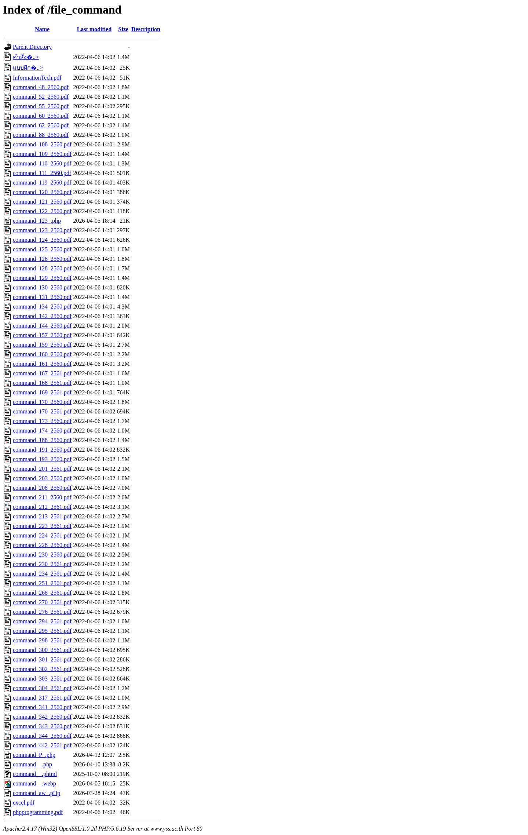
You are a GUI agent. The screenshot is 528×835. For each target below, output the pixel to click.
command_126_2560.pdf (42, 259)
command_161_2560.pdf (42, 364)
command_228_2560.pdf (42, 545)
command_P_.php (34, 755)
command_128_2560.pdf (42, 268)
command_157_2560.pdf (42, 335)
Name (42, 29)
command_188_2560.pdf (42, 440)
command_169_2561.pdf (42, 392)
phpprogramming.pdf (38, 812)
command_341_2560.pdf (42, 707)
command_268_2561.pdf (42, 593)
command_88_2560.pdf (41, 135)
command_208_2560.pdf (42, 488)
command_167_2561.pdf (42, 373)
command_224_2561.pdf (42, 535)
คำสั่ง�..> (26, 57)
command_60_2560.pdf (41, 116)
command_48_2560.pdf (41, 87)
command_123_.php (37, 221)
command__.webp (34, 783)
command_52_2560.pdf (41, 97)
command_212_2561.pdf (42, 507)
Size (123, 29)
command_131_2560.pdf (42, 297)
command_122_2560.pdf (42, 211)
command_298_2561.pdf (42, 640)
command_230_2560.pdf (42, 554)
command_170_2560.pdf (42, 402)
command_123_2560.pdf (42, 230)
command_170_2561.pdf (42, 411)
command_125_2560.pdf (42, 249)
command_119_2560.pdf (42, 182)
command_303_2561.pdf (42, 678)
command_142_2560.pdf (42, 316)
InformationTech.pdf (37, 77)
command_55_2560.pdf (41, 106)
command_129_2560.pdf (42, 278)
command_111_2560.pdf (42, 173)
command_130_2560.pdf (42, 287)
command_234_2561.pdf (42, 573)
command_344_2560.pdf (42, 736)
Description (145, 29)
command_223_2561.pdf (42, 526)
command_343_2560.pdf (42, 726)
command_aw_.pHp (36, 793)
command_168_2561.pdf (42, 383)
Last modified (94, 29)
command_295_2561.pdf (42, 631)
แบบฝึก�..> (28, 68)
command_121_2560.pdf (42, 201)
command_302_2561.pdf (42, 669)
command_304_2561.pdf (42, 688)
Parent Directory (32, 47)
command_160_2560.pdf (42, 354)
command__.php (32, 764)
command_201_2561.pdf (42, 469)
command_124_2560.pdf (42, 240)
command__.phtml (35, 774)
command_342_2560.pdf (42, 717)
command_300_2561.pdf (42, 650)
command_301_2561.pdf (42, 659)
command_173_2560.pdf (42, 421)
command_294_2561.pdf (42, 621)
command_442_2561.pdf (42, 745)
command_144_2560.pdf (42, 325)
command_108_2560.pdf (42, 144)
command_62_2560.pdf (41, 125)
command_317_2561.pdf (42, 697)
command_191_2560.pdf (42, 449)
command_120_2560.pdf (42, 192)
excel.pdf (23, 802)
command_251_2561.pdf (42, 583)
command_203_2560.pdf (42, 478)
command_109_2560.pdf (42, 154)
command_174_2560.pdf (42, 430)
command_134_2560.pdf (42, 306)
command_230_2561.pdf (42, 564)
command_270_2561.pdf (42, 602)
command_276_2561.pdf (42, 612)
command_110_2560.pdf (42, 163)
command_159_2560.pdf (42, 345)
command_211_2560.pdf (42, 497)
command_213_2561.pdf (42, 516)
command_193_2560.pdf (42, 459)
